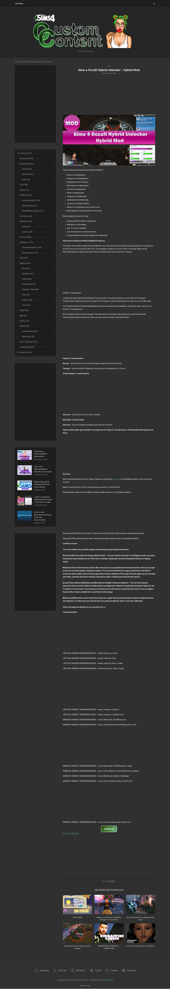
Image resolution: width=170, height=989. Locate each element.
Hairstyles (26, 242)
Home (17, 62)
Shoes (24, 326)
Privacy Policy (108, 980)
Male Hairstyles (30, 253)
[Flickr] (95, 971)
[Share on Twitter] (109, 882)
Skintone (27, 174)
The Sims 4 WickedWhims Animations (41, 454)
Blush (26, 268)
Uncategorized (24, 352)
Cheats (24, 190)
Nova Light (77, 918)
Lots (23, 258)
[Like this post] (105, 882)
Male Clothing (29, 206)
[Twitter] (59, 971)
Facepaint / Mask (30, 289)
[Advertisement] (109, 94)
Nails (23, 316)
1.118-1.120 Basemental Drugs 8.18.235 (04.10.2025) (43, 520)
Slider (26, 179)
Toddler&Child (27, 347)
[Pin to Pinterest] (112, 882)
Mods (24, 310)
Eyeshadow (28, 284)
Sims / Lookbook (28, 342)
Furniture (25, 237)
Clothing (26, 195)
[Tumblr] (112, 971)
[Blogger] (130, 971)
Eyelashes (27, 274)
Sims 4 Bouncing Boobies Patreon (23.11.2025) (42, 485)
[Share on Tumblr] (114, 882)
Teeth (26, 305)
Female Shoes (29, 331)
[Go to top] (85, 986)
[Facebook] (40, 971)
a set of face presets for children (140, 946)
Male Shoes (28, 336)
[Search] (154, 3)
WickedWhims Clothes (32, 211)
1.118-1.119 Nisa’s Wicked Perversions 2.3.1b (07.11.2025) (43, 502)
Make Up (25, 263)
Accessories (26, 158)
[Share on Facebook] (107, 882)
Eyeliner (27, 279)
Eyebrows (27, 232)
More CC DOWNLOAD (71, 834)
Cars (24, 185)
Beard (26, 227)
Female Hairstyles (31, 247)
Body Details (27, 164)
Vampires (116, 479)
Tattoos (27, 300)
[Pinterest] (78, 971)
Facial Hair (26, 221)
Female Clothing (31, 200)
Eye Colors (26, 216)
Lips (26, 295)
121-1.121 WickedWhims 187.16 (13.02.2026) (43, 470)
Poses (24, 321)
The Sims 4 (19, 3)
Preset (27, 169)
